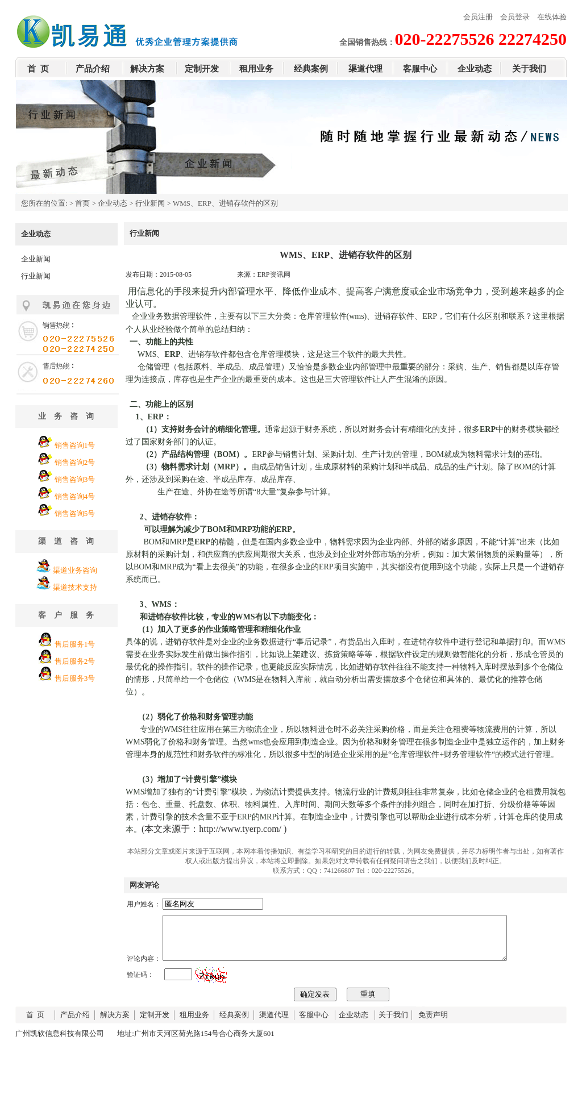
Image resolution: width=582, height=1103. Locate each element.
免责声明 (433, 1023)
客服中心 (420, 68)
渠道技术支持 (75, 587)
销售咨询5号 (75, 513)
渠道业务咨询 (75, 570)
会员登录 (515, 17)
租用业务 (256, 68)
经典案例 (311, 68)
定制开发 (202, 68)
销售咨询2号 (75, 462)
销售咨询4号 (75, 496)
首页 (82, 203)
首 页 (38, 68)
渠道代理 (365, 68)
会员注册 (478, 17)
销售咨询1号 (75, 445)
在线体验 (552, 17)
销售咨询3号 (75, 479)
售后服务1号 (75, 644)
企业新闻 (36, 259)
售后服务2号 (75, 661)
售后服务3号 (75, 678)
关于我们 (529, 68)
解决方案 (147, 68)
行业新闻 (150, 203)
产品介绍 (93, 68)
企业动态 (475, 68)
